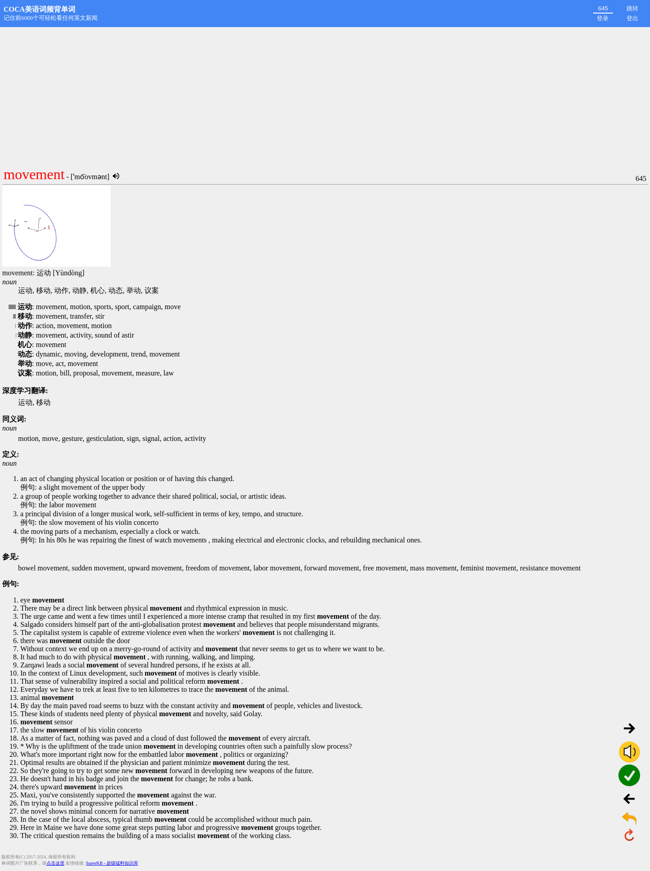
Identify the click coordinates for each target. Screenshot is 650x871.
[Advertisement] (325, 95)
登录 (602, 18)
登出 (632, 18)
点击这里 (55, 863)
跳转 (632, 8)
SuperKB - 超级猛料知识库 (112, 863)
